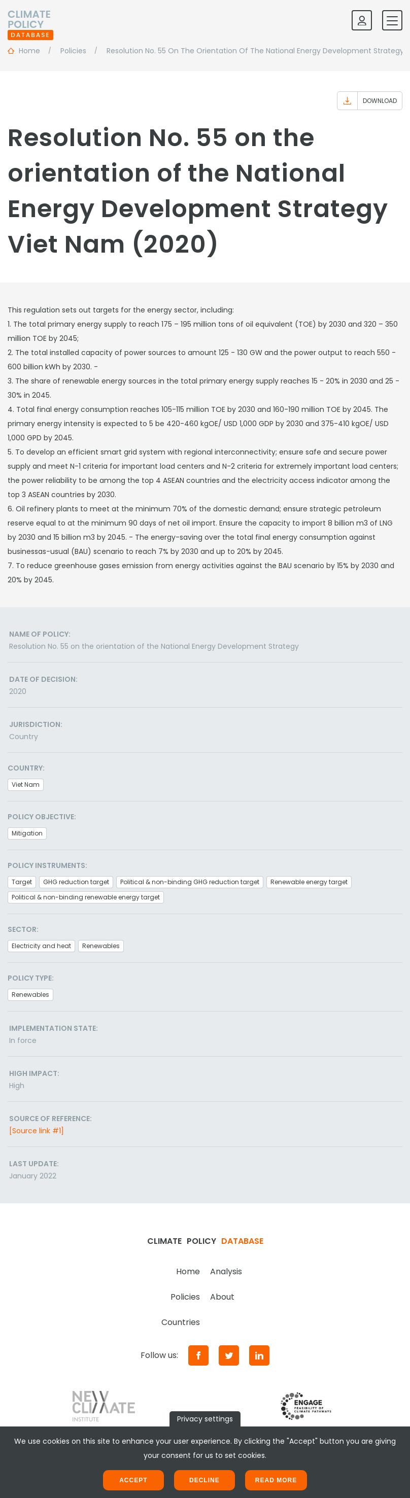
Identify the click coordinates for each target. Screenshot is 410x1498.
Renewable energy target (309, 882)
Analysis (226, 1271)
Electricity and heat (41, 946)
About (222, 1297)
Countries (180, 1322)
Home (188, 1271)
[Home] (30, 20)
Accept (133, 1480)
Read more (276, 1480)
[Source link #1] (36, 1131)
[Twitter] (229, 1355)
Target (22, 882)
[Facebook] (198, 1355)
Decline (204, 1480)
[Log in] (362, 20)
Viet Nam (26, 784)
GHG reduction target (76, 882)
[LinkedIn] (259, 1355)
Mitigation (27, 833)
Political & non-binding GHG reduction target (189, 882)
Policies (185, 1297)
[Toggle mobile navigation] (392, 20)
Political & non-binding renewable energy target (86, 897)
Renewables (101, 946)
